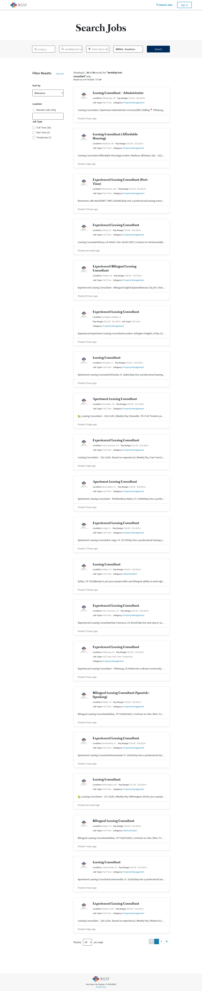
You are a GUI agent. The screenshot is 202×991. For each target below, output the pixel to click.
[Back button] (151, 941)
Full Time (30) (43, 127)
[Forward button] (167, 941)
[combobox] (43, 49)
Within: (120, 49)
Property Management (133, 102)
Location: (97, 98)
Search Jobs (164, 5)
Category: (118, 102)
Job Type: (97, 102)
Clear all (60, 73)
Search (158, 49)
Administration (130, 573)
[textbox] (34, 48)
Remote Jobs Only (44, 109)
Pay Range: (122, 98)
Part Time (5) (43, 132)
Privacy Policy (101, 987)
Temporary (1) (43, 137)
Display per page (88, 942)
